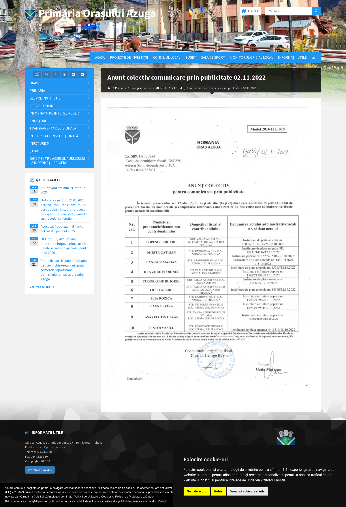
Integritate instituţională (54, 136)
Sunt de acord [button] (196, 491)
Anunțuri (38, 120)
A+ (46, 74)
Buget (190, 57)
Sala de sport (213, 57)
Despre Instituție (45, 98)
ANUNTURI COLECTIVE (169, 88)
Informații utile (292, 57)
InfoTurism (39, 143)
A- (56, 74)
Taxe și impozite (140, 88)
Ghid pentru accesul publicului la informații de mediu (57, 160)
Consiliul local (166, 57)
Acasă (100, 57)
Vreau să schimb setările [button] (247, 491)
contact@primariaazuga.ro (50, 447)
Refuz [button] (218, 491)
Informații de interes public (55, 113)
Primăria (120, 88)
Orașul (36, 83)
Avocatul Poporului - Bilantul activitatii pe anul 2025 (63, 228)
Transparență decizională (53, 128)
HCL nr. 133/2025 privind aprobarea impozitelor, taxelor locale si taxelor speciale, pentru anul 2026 (65, 246)
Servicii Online (42, 105)
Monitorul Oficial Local (251, 57)
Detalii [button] (162, 501)
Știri (34, 151)
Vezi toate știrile (42, 287)
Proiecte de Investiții (129, 57)
